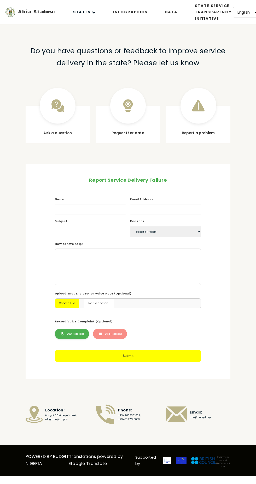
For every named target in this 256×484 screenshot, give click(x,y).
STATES (84, 12)
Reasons (137, 221)
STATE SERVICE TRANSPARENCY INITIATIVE (213, 12)
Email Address (141, 199)
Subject (61, 221)
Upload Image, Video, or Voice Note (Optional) (93, 301)
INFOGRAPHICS (130, 12)
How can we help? (69, 244)
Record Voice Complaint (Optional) (84, 329)
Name (59, 199)
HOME (49, 12)
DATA (171, 12)
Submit (128, 365)
